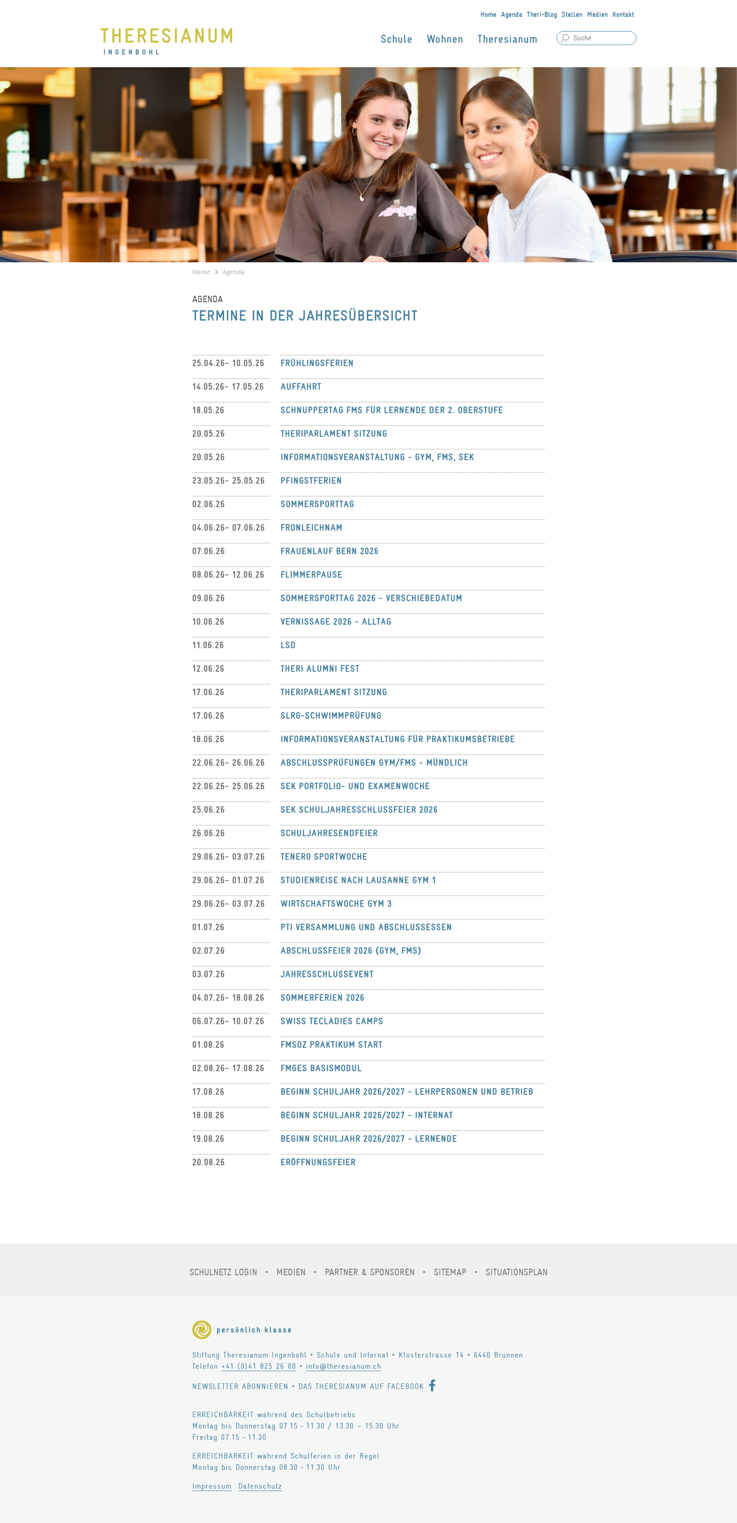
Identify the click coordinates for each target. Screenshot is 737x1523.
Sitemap (450, 1272)
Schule (397, 39)
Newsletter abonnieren (240, 1386)
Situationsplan (517, 1272)
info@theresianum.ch (343, 1366)
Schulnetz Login (223, 1272)
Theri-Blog (542, 14)
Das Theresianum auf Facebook (361, 1386)
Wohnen (445, 39)
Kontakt (623, 14)
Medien (597, 14)
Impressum (212, 1486)
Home (488, 14)
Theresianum (508, 39)
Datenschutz (260, 1486)
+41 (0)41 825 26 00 (258, 1366)
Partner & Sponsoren (370, 1272)
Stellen (572, 14)
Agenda (511, 14)
